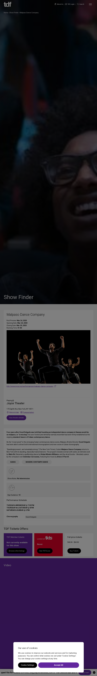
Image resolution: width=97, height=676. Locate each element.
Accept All (58, 665)
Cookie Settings (27, 665)
